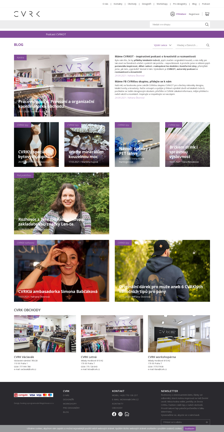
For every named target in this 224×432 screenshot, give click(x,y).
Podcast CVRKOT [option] (56, 34)
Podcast (206, 3)
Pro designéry (180, 3)
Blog (194, 3)
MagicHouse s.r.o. (47, 403)
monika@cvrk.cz (129, 399)
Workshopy (162, 3)
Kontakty (118, 3)
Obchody (132, 3)
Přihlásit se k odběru (172, 422)
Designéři (146, 3)
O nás (105, 3)
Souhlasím (189, 428)
